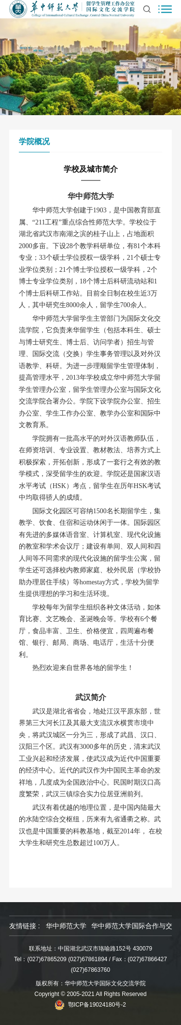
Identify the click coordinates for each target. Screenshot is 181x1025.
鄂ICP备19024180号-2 (97, 1004)
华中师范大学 (66, 926)
